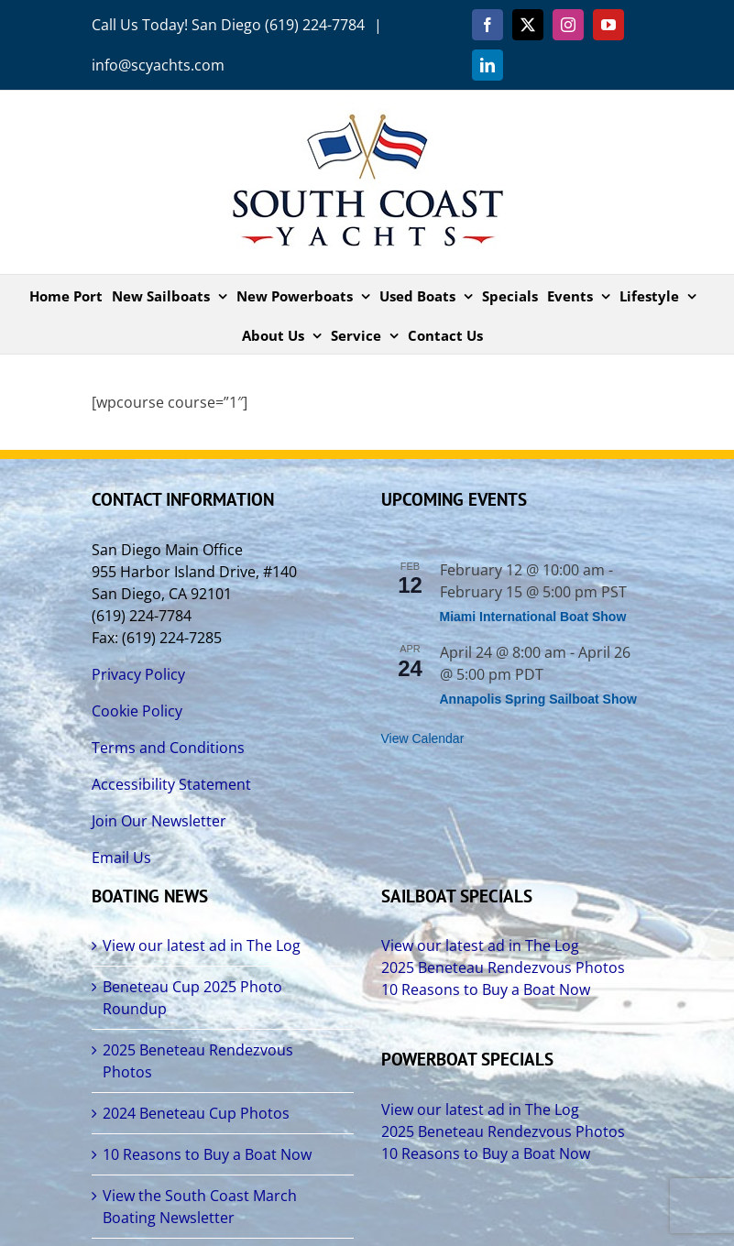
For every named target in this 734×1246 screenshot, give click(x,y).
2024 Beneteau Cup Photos (196, 1113)
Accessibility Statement (171, 784)
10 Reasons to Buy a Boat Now (207, 1154)
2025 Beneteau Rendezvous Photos (198, 1061)
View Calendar (423, 738)
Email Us (121, 857)
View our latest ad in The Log (202, 945)
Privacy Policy (138, 674)
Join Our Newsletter (159, 821)
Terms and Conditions (168, 748)
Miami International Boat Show (533, 616)
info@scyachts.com (158, 65)
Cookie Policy (137, 711)
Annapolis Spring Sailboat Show (538, 699)
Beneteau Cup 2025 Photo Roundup (192, 998)
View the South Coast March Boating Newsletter (200, 1207)
